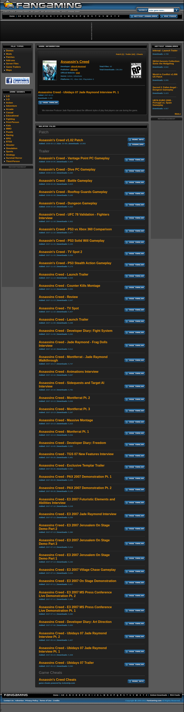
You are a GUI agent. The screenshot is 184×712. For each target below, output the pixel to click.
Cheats (140, 54)
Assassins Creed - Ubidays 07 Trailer (66, 662)
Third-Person (13, 161)
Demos (9, 50)
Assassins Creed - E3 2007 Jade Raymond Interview (77, 514)
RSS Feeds (175, 695)
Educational (12, 115)
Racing (9, 135)
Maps (9, 70)
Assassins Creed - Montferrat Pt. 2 (64, 397)
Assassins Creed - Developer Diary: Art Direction (75, 621)
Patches (10, 57)
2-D (8, 96)
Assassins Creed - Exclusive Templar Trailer (72, 465)
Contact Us (9, 700)
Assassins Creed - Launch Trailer (63, 274)
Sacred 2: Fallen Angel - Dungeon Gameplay (165, 88)
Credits (56, 700)
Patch (43, 132)
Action (9, 102)
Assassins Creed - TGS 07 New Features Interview (76, 454)
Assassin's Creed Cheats (57, 679)
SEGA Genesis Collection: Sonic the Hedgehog (166, 62)
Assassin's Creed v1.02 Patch (61, 140)
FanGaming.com (154, 700)
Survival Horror (14, 158)
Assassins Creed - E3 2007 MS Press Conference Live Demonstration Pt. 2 (75, 594)
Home (12, 16)
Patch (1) (120, 54)
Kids (8, 125)
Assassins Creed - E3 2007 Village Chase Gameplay (77, 569)
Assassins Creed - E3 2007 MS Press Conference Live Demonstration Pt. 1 (75, 608)
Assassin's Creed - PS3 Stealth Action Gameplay (75, 263)
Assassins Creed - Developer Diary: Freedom (72, 443)
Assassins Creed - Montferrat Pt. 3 (64, 409)
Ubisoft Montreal (78, 66)
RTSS (9, 141)
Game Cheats (50, 672)
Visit (78, 73)
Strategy (10, 155)
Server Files (12, 63)
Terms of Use (45, 700)
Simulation (11, 148)
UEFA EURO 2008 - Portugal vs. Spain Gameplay (162, 102)
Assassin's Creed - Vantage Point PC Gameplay (74, 158)
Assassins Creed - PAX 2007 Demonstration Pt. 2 (75, 488)
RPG (8, 138)
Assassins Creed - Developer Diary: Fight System (75, 330)
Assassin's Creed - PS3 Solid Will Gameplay (71, 240)
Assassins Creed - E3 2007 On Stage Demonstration (77, 581)
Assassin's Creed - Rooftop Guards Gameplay (73, 192)
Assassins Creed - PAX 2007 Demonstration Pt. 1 (75, 476)
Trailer (44, 151)
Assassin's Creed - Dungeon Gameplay (68, 203)
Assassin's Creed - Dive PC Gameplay (67, 169)
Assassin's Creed (75, 62)
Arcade (10, 109)
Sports (9, 151)
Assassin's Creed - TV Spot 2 (60, 252)
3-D (8, 99)
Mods (9, 54)
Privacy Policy (31, 700)
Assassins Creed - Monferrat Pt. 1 (64, 431)
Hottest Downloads (158, 695)
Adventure (11, 106)
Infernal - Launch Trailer (165, 50)
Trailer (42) (130, 54)
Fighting (10, 119)
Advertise (19, 700)
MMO (8, 128)
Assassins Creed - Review (58, 297)
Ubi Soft (74, 69)
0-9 (19, 16)
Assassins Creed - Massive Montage (66, 420)
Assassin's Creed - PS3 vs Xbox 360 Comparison (75, 229)
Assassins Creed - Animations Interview (68, 371)
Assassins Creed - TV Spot (59, 308)
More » (178, 114)
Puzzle (9, 132)
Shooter (10, 145)
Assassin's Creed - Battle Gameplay (65, 180)
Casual (9, 112)
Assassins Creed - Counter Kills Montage (69, 285)
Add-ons (10, 60)
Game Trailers (13, 67)
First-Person (12, 122)
